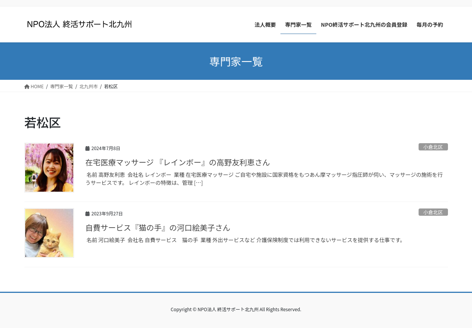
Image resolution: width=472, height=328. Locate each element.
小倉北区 (433, 146)
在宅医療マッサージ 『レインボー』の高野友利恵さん (177, 162)
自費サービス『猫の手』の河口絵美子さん (157, 227)
